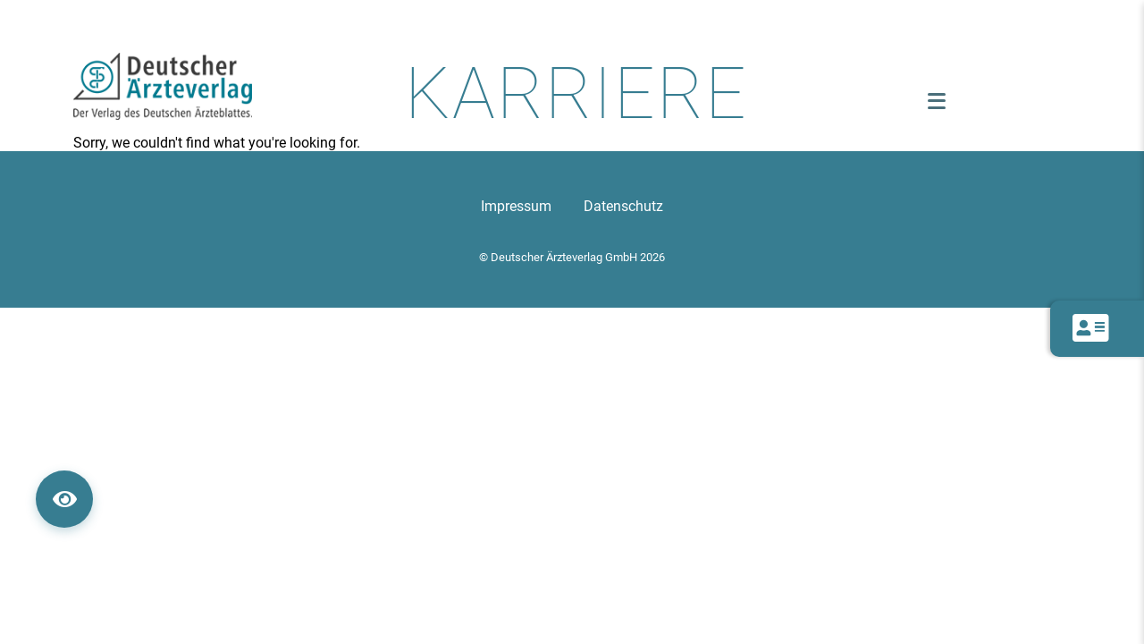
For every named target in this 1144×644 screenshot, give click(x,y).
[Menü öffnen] (936, 101)
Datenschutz (623, 206)
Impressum (516, 206)
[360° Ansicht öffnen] (64, 499)
